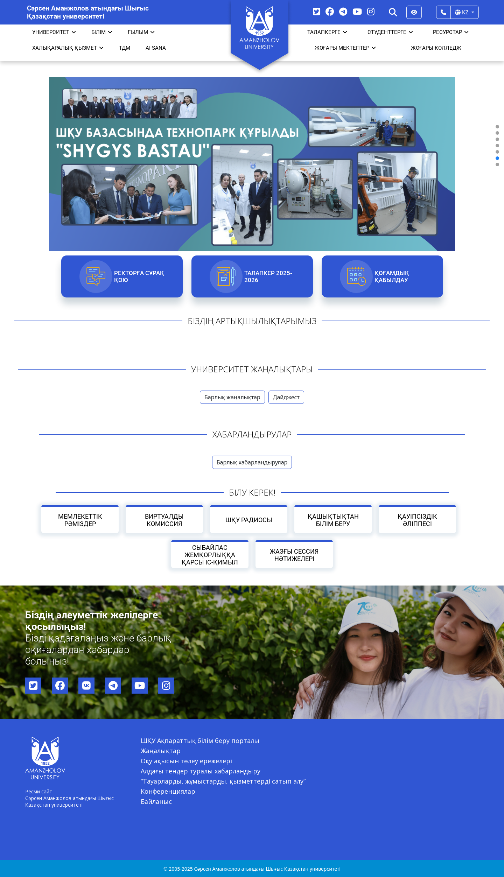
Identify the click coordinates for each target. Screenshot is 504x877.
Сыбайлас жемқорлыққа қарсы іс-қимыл (210, 555)
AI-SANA (156, 48)
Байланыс (156, 801)
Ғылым (141, 32)
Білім (101, 32)
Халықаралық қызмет (68, 48)
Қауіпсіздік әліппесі (417, 520)
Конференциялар (168, 791)
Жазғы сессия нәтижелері (294, 555)
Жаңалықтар (161, 750)
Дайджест (286, 397)
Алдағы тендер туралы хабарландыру (200, 771)
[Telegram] (343, 11)
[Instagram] (370, 11)
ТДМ (124, 48)
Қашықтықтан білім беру (332, 520)
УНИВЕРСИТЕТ (54, 32)
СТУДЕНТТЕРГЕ (390, 32)
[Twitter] (316, 11)
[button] (497, 126)
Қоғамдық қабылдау (391, 276)
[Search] (393, 12)
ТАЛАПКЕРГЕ (327, 32)
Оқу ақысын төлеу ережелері (186, 761)
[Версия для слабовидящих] (414, 12)
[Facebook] (330, 11)
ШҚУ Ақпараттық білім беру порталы (200, 740)
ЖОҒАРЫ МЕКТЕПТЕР (345, 48)
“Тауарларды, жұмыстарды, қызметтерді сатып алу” (223, 781)
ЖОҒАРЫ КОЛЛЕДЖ (436, 48)
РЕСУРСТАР (451, 32)
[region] (252, 145)
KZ (462, 12)
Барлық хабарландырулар (252, 462)
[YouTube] (357, 11)
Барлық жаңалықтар (232, 397)
